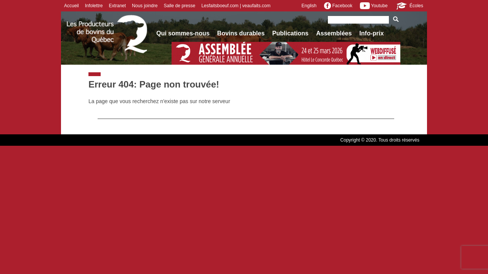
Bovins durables (241, 33)
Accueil (71, 5)
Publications (290, 33)
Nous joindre (144, 5)
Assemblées (334, 33)
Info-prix (372, 33)
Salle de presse (179, 5)
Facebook (338, 5)
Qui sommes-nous (183, 33)
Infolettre (94, 5)
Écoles (409, 5)
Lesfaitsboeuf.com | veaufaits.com (235, 5)
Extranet (117, 5)
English (309, 5)
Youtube (373, 5)
